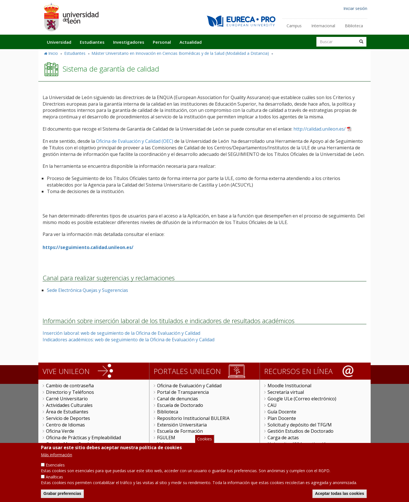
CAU (272, 405)
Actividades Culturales (69, 405)
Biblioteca (354, 25)
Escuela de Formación (180, 431)
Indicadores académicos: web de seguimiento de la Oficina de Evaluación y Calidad (128, 339)
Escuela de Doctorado (180, 405)
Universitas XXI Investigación (298, 444)
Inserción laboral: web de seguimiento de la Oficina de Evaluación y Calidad (121, 333)
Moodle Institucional (289, 385)
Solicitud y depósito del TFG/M (300, 425)
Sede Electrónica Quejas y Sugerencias (87, 290)
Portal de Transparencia (183, 392)
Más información (56, 457)
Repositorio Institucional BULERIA (193, 418)
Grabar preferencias (62, 495)
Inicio (53, 53)
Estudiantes (92, 42)
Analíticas (54, 479)
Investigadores (128, 42)
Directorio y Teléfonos (70, 392)
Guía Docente (282, 412)
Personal (162, 42)
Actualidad (191, 42)
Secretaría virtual (286, 392)
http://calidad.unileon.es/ (319, 129)
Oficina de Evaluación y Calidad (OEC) (134, 141)
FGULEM (166, 437)
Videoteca (167, 444)
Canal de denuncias (177, 399)
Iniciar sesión (355, 8)
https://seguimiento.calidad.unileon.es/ (88, 247)
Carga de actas (283, 437)
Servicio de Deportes (68, 418)
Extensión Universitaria (182, 425)
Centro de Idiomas (65, 425)
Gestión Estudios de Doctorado (300, 431)
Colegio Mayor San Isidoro (74, 444)
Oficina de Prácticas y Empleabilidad (83, 437)
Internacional (323, 25)
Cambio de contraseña (70, 385)
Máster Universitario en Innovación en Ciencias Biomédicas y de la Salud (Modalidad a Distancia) (180, 53)
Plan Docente (282, 418)
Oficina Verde (60, 431)
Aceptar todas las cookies (339, 495)
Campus (294, 25)
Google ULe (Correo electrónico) (302, 399)
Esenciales (55, 467)
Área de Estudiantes (67, 412)
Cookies (204, 441)
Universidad (59, 42)
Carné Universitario (67, 399)
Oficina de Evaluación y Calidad (189, 385)
